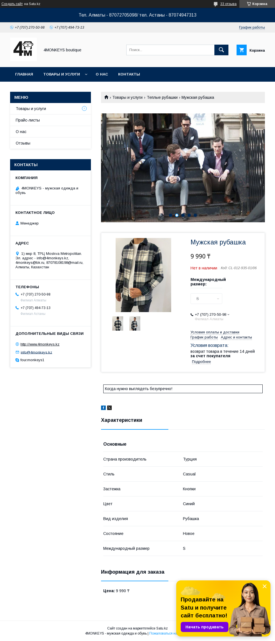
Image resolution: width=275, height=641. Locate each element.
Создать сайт (12, 4)
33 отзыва (228, 4)
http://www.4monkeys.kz (39, 344)
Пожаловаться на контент (169, 633)
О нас (102, 74)
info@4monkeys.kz (36, 352)
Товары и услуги (61, 74)
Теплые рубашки (162, 97)
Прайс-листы (28, 120)
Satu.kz (162, 628)
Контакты (129, 74)
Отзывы (23, 143)
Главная (24, 74)
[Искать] (221, 50)
